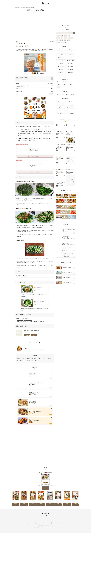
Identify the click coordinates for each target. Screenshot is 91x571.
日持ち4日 (26, 360)
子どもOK (39, 358)
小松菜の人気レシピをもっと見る (34, 156)
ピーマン (65, 35)
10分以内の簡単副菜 (29, 358)
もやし (62, 42)
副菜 (35, 358)
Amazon (19, 320)
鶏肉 (57, 40)
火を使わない (37, 360)
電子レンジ (31, 360)
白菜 (65, 42)
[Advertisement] (34, 445)
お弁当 (44, 358)
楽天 (22, 320)
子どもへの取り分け (23, 275)
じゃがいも (61, 40)
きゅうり (68, 40)
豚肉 (65, 40)
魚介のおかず (49, 358)
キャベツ (58, 35)
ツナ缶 (18, 86)
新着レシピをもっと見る (35, 172)
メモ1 (20, 135)
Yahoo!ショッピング (28, 320)
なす (69, 35)
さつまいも (58, 42)
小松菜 (17, 83)
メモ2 (34, 140)
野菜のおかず (19, 360)
